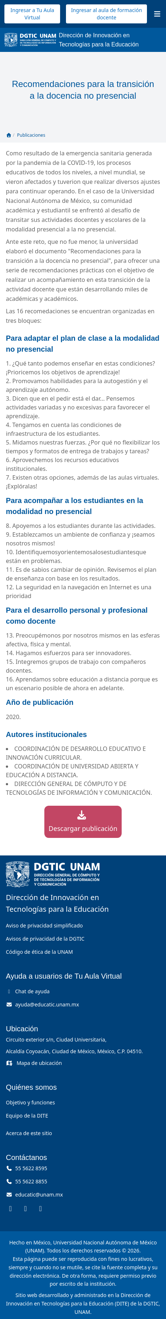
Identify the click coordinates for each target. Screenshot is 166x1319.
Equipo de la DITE (27, 1115)
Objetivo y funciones (30, 1102)
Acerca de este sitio (29, 1133)
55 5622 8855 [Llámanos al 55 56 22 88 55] (26, 1181)
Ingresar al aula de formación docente (106, 14)
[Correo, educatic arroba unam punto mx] (34, 1194)
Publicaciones (31, 135)
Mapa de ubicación (34, 1062)
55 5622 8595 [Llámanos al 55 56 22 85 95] (26, 1168)
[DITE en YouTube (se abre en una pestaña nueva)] (40, 1208)
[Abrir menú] (157, 14)
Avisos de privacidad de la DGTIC (45, 938)
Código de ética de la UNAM (39, 951)
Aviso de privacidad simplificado (44, 925)
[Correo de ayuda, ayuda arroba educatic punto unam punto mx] (42, 1004)
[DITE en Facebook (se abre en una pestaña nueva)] (10, 1208)
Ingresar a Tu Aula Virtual (32, 14)
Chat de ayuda (27, 991)
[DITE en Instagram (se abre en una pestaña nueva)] (25, 1208)
